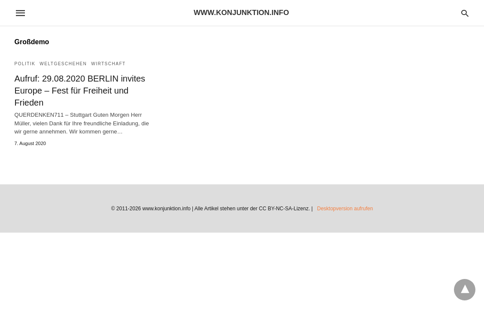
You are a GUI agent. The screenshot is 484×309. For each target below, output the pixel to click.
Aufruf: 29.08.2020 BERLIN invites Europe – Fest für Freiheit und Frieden (80, 90)
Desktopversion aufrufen (345, 209)
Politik (25, 63)
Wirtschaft (108, 63)
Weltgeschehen (63, 63)
